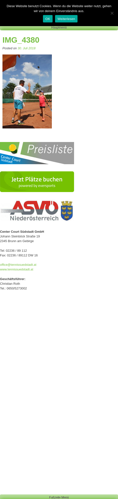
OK (47, 19)
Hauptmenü (59, 27)
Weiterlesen (66, 19)
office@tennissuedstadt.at (18, 265)
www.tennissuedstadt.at (16, 269)
